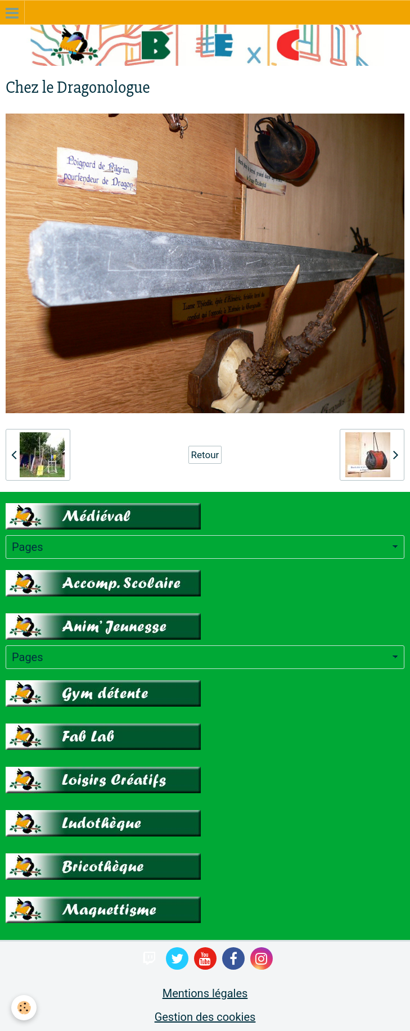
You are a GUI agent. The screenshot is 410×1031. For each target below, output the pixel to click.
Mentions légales (205, 993)
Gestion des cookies (205, 1017)
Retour (205, 454)
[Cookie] (24, 1007)
